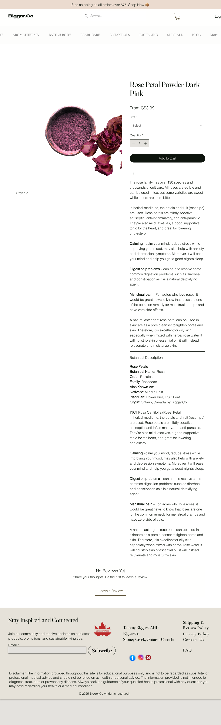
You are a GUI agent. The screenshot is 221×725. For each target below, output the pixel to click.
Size (133, 117)
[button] (177, 16)
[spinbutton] (139, 143)
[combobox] (167, 125)
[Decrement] (133, 143)
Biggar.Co (20, 16)
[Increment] (146, 143)
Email (12, 645)
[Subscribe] (102, 650)
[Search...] (113, 16)
